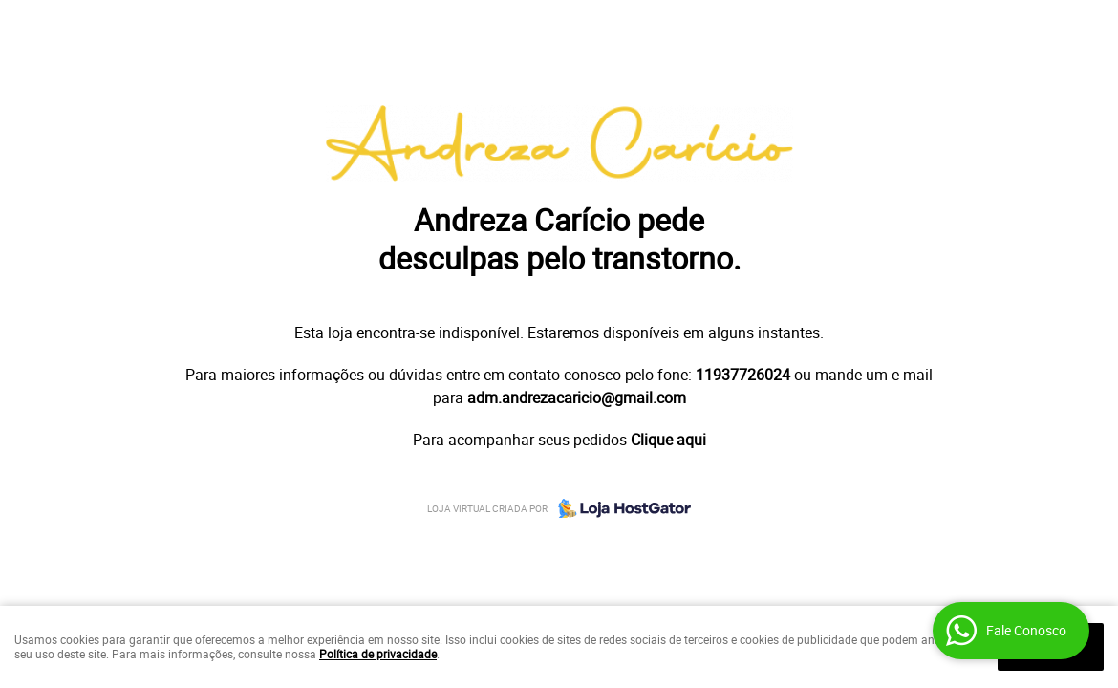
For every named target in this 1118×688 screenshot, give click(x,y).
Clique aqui (668, 439)
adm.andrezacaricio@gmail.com (576, 397)
